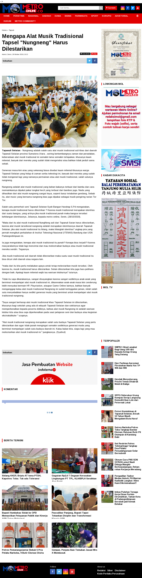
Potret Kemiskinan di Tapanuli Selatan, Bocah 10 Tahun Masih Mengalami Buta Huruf (127, 415)
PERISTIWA (18, 16)
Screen (111, 7)
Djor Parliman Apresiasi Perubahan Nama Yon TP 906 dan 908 (127, 365)
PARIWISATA (81, 16)
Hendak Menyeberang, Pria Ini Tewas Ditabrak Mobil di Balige (126, 381)
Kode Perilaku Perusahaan (111, 574)
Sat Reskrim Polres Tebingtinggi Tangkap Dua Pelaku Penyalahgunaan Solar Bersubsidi (126, 448)
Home (4, 30)
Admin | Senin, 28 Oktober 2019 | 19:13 (15, 54)
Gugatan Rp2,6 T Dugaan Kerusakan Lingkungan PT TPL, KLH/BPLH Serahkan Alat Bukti (74, 478)
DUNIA (58, 16)
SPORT (94, 16)
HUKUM (7, 21)
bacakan (85, 54)
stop (94, 54)
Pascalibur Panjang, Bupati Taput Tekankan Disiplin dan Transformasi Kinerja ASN (71, 516)
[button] (137, 14)
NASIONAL (33, 16)
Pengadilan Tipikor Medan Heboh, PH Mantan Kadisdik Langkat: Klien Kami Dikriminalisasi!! (128, 479)
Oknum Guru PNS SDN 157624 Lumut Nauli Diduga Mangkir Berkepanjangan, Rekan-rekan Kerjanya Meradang (128, 465)
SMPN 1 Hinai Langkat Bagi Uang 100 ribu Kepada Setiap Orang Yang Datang (126, 351)
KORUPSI (106, 16)
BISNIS (68, 16)
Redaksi (101, 570)
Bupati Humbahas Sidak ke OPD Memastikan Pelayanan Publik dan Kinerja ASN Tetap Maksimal (25, 516)
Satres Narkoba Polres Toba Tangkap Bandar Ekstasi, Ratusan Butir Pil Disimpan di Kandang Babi (128, 432)
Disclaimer (120, 570)
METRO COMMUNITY (25, 21)
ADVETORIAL (121, 16)
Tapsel (11, 30)
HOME (7, 16)
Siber (110, 570)
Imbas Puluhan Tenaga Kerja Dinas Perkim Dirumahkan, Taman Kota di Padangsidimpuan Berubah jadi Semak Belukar (127, 498)
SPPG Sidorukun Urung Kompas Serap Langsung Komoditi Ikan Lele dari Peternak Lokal (128, 399)
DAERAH (46, 16)
